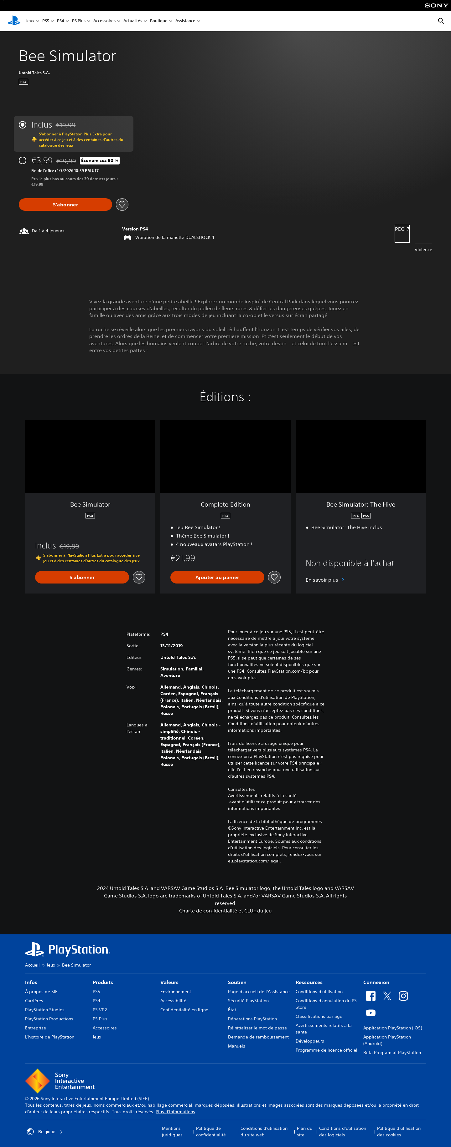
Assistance (185, 21)
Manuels (236, 1046)
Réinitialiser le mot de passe (257, 1028)
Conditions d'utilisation (319, 991)
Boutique (159, 21)
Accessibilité (173, 1000)
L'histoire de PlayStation (49, 1037)
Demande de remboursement (258, 1037)
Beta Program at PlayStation (392, 1052)
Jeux (30, 21)
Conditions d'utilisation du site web (264, 1131)
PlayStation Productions (49, 1019)
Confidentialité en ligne (184, 1010)
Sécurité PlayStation (248, 1000)
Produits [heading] (103, 982)
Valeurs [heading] (169, 982)
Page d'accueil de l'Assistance (259, 991)
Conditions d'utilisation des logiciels (342, 1131)
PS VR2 (100, 1010)
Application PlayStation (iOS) (392, 1028)
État (232, 1010)
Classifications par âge (319, 1016)
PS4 (60, 21)
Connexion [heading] (376, 982)
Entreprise (35, 1028)
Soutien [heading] (237, 982)
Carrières (34, 1000)
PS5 (45, 21)
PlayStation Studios (45, 1010)
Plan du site (304, 1131)
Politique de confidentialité (211, 1131)
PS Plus (79, 21)
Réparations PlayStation (252, 1019)
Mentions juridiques (172, 1131)
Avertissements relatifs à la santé (262, 795)
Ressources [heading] (309, 982)
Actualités (132, 21)
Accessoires (104, 21)
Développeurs (310, 1041)
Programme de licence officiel (326, 1050)
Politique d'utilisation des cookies (399, 1131)
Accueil (32, 965)
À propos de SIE (41, 991)
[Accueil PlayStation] (14, 21)
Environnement (175, 991)
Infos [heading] (31, 982)
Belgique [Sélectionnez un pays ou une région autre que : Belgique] (45, 1131)
